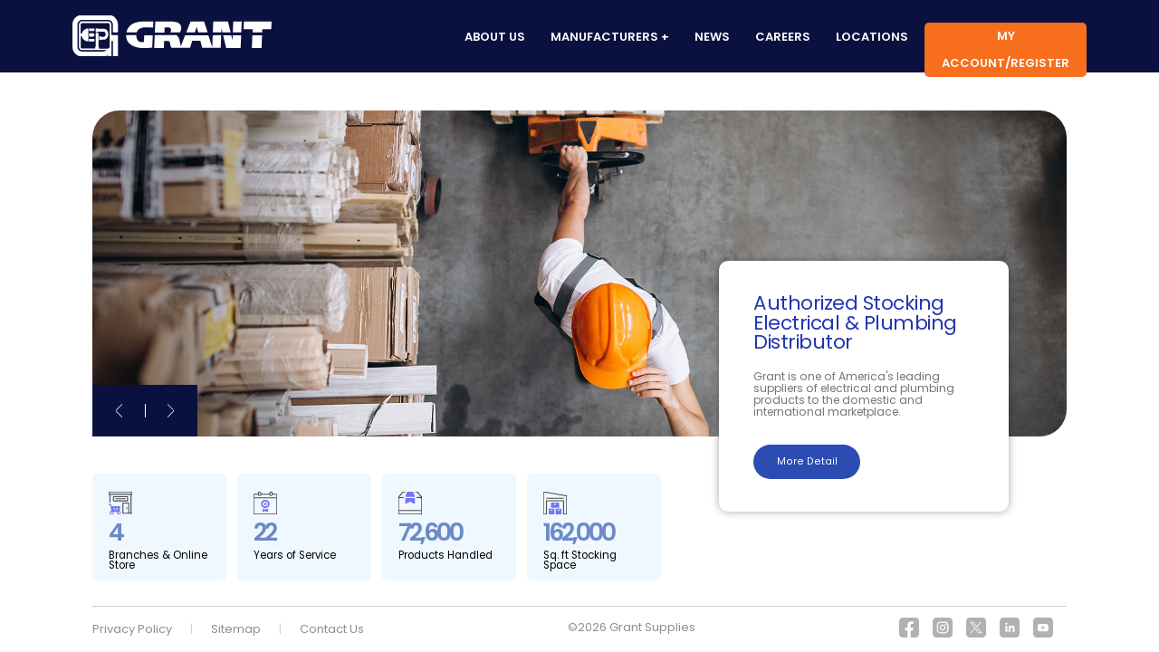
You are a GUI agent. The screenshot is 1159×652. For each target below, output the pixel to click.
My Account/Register (1005, 49)
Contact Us (332, 629)
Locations (872, 36)
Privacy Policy (132, 629)
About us (495, 36)
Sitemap (236, 629)
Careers (782, 36)
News (712, 36)
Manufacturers (604, 36)
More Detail (807, 461)
